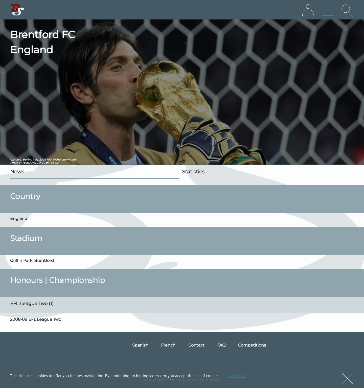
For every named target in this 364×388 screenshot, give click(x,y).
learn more (236, 375)
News (17, 172)
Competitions (252, 345)
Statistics (193, 172)
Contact (196, 345)
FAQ (221, 345)
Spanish (140, 345)
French (168, 345)
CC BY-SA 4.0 (49, 162)
